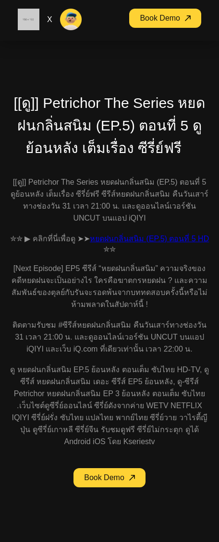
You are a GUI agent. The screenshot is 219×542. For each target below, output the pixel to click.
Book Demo (165, 18)
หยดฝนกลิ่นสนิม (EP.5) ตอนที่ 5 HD (149, 239)
